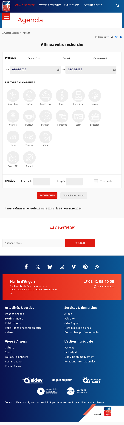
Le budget (70, 355)
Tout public (106, 181)
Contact (9, 405)
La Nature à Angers (16, 360)
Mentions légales (25, 405)
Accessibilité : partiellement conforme (58, 405)
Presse (100, 405)
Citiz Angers (71, 326)
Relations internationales (80, 364)
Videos (9, 335)
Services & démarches (50, 5)
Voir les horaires (104, 289)
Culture (9, 350)
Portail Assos (13, 369)
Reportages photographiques (23, 331)
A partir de (26, 180)
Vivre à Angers (71, 5)
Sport (8, 355)
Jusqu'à (61, 180)
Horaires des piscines (77, 331)
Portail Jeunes (14, 364)
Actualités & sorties (24, 5)
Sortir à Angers (14, 321)
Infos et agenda (14, 317)
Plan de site (87, 405)
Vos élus (69, 350)
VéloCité (69, 321)
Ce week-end (104, 57)
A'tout (68, 317)
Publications (13, 326)
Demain (72, 57)
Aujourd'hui (38, 57)
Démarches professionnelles (82, 335)
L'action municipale (92, 5)
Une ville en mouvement (79, 360)
